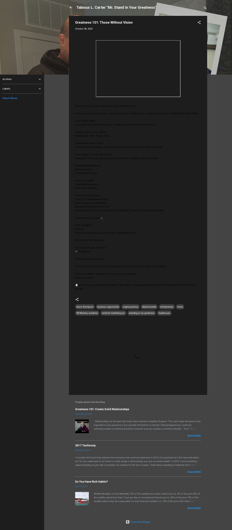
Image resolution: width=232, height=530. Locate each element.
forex (180, 306)
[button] (199, 23)
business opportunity (108, 306)
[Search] (205, 8)
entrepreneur (166, 306)
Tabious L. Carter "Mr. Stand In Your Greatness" (116, 7)
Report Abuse (9, 98)
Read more (194, 435)
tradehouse (164, 313)
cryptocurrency (130, 306)
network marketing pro (113, 313)
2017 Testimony (85, 445)
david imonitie (149, 306)
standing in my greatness (142, 313)
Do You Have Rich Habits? (91, 481)
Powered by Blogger (138, 522)
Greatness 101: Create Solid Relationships (102, 409)
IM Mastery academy (87, 313)
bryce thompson (85, 306)
